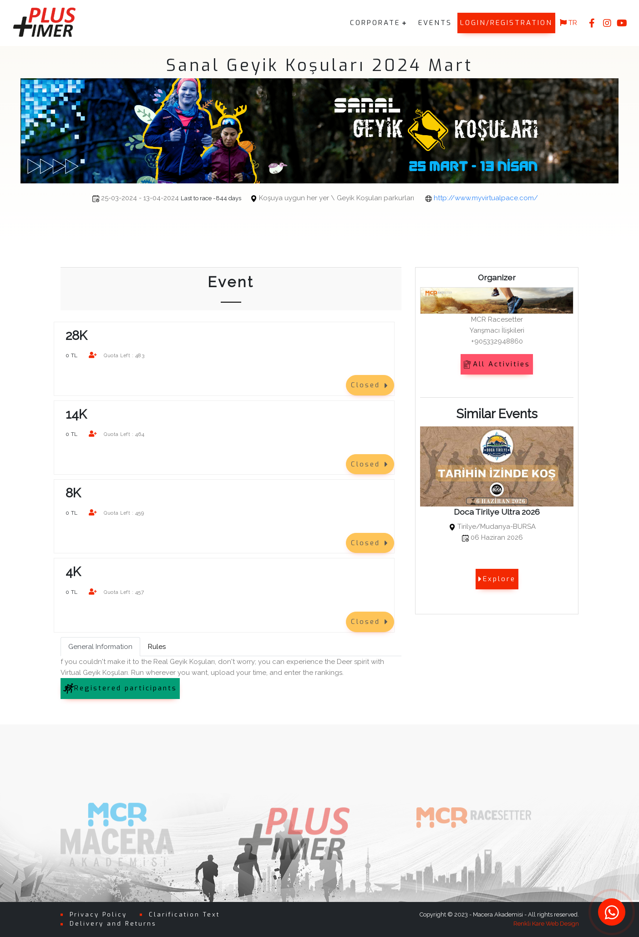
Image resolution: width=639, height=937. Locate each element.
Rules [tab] (157, 646)
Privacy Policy (98, 914)
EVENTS (435, 22)
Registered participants (120, 688)
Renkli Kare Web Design (546, 923)
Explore (497, 578)
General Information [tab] (100, 646)
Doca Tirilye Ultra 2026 (497, 512)
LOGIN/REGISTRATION (506, 22)
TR (568, 23)
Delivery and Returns (113, 923)
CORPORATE (375, 22)
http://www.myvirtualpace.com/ (486, 198)
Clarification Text (184, 914)
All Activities (496, 364)
